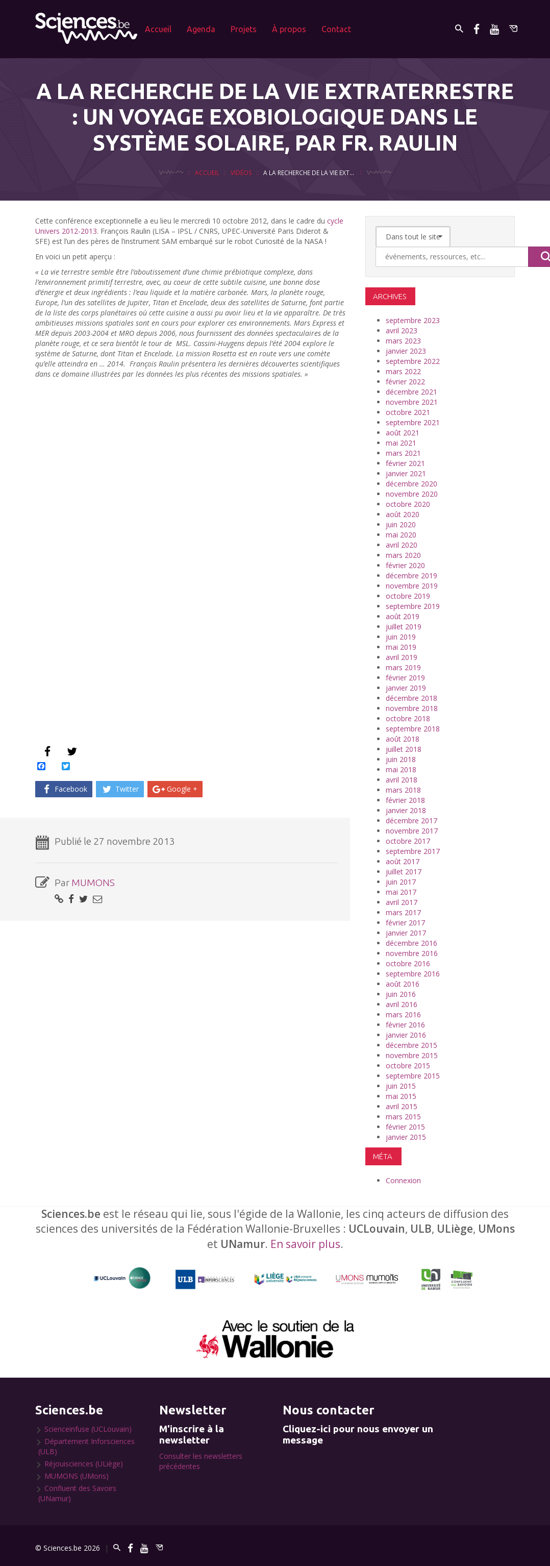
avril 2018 (401, 780)
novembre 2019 (412, 586)
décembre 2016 (411, 943)
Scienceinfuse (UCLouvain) (88, 1429)
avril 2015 (401, 1106)
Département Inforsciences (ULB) (86, 1446)
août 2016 (402, 984)
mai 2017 (401, 892)
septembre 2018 (413, 728)
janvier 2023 (406, 351)
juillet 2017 (403, 871)
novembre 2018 (412, 708)
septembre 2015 (413, 1076)
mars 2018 (403, 790)
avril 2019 (401, 657)
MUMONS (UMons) (76, 1476)
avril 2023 (401, 330)
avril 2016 (401, 1004)
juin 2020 (401, 524)
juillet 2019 (403, 626)
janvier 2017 (406, 933)
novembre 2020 (412, 494)
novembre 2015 (412, 1055)
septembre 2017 (413, 851)
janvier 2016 (406, 1035)
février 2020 (405, 565)
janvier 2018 (406, 810)
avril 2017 (401, 902)
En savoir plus (305, 1244)
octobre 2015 (408, 1065)
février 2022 (405, 381)
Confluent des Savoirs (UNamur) (77, 1493)
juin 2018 (401, 759)
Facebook (63, 789)
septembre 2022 (413, 361)
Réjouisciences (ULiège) (83, 1464)
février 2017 (405, 922)
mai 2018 (401, 769)
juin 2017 (401, 882)
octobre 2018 (408, 718)
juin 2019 (401, 637)
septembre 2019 (413, 606)
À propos (289, 29)
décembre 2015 (411, 1045)
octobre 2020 (408, 504)
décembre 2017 (411, 820)
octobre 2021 (408, 412)
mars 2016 (403, 1014)
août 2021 (402, 432)
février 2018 (405, 800)
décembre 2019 (411, 575)
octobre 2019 (408, 596)
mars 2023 (403, 341)
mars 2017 (403, 912)
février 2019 (405, 677)
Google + (175, 789)
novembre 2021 (412, 402)
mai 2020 (401, 535)
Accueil (158, 29)
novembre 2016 (412, 953)
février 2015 (405, 1127)
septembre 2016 (413, 973)
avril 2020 (401, 545)
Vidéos (241, 172)
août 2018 (402, 739)
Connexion (403, 1180)
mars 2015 (403, 1116)
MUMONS (93, 882)
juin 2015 (401, 1086)
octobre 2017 (408, 841)
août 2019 (402, 616)
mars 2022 (403, 371)
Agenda (201, 29)
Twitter (120, 789)
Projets (244, 29)
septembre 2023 (413, 320)
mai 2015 (401, 1096)
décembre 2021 (411, 392)
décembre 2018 (411, 698)
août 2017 (402, 861)
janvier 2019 (406, 688)
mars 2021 (403, 453)
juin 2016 (401, 994)
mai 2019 (401, 647)
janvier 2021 (406, 473)
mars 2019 (403, 667)
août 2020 (402, 514)
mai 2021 (401, 443)
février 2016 (405, 1025)
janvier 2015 (406, 1137)
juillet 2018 (403, 749)
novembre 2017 (412, 831)
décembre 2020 (411, 483)
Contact (336, 29)
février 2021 (405, 463)
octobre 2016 (408, 963)
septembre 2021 (413, 422)
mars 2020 (403, 555)
